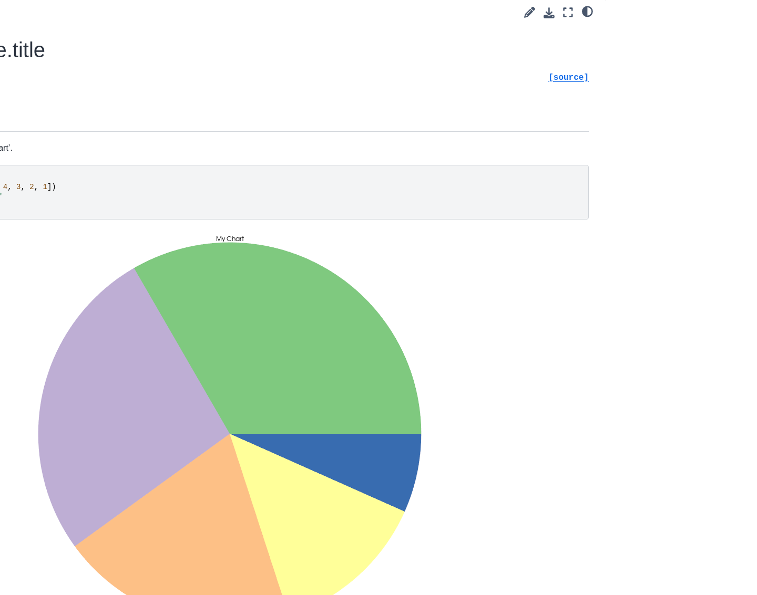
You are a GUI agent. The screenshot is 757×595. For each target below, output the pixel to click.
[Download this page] (549, 13)
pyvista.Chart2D (74, 69)
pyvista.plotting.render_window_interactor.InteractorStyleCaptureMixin (85, 453)
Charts (51, 52)
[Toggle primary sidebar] (175, 12)
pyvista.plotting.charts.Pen (91, 136)
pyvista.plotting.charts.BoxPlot (97, 319)
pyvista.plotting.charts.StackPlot (97, 296)
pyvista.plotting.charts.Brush (94, 153)
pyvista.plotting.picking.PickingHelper (85, 417)
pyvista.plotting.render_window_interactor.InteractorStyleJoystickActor (93, 523)
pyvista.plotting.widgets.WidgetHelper (85, 359)
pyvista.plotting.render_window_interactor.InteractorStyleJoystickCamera (93, 565)
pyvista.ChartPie (77, 103)
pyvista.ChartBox (76, 86)
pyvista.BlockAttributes (77, 36)
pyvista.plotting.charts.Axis (92, 169)
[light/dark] (587, 11)
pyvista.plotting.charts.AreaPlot (96, 267)
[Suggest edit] (529, 12)
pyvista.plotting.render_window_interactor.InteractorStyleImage (93, 488)
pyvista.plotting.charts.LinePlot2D (97, 192)
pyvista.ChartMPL (77, 119)
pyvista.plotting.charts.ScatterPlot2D (96, 221)
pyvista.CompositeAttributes (85, 19)
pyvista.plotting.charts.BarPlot (97, 245)
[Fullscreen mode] (568, 12)
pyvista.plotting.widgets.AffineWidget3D (84, 388)
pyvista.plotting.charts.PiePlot (96, 336)
